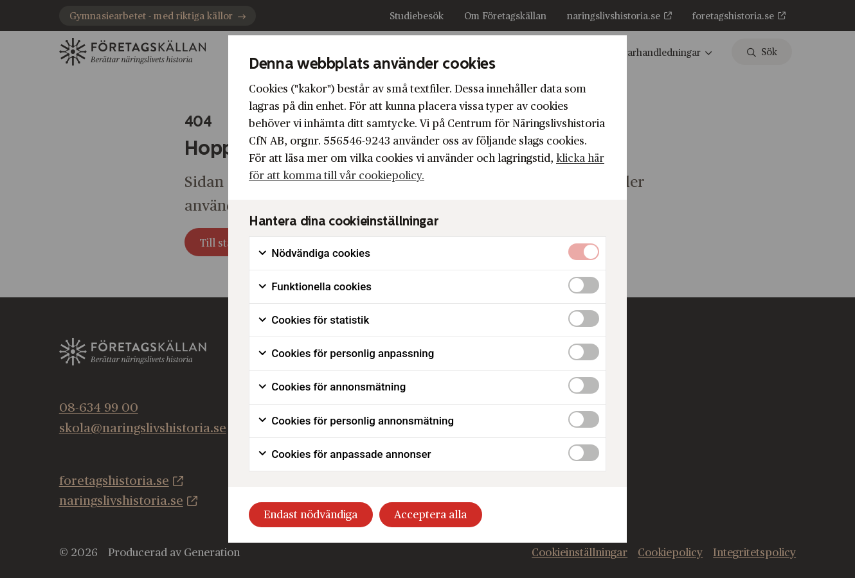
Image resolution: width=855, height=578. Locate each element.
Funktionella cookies (314, 286)
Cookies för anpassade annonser (344, 454)
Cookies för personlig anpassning (345, 353)
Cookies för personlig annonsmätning (355, 421)
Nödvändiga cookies (313, 253)
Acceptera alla (430, 514)
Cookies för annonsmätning (331, 387)
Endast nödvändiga (310, 514)
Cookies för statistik (313, 320)
